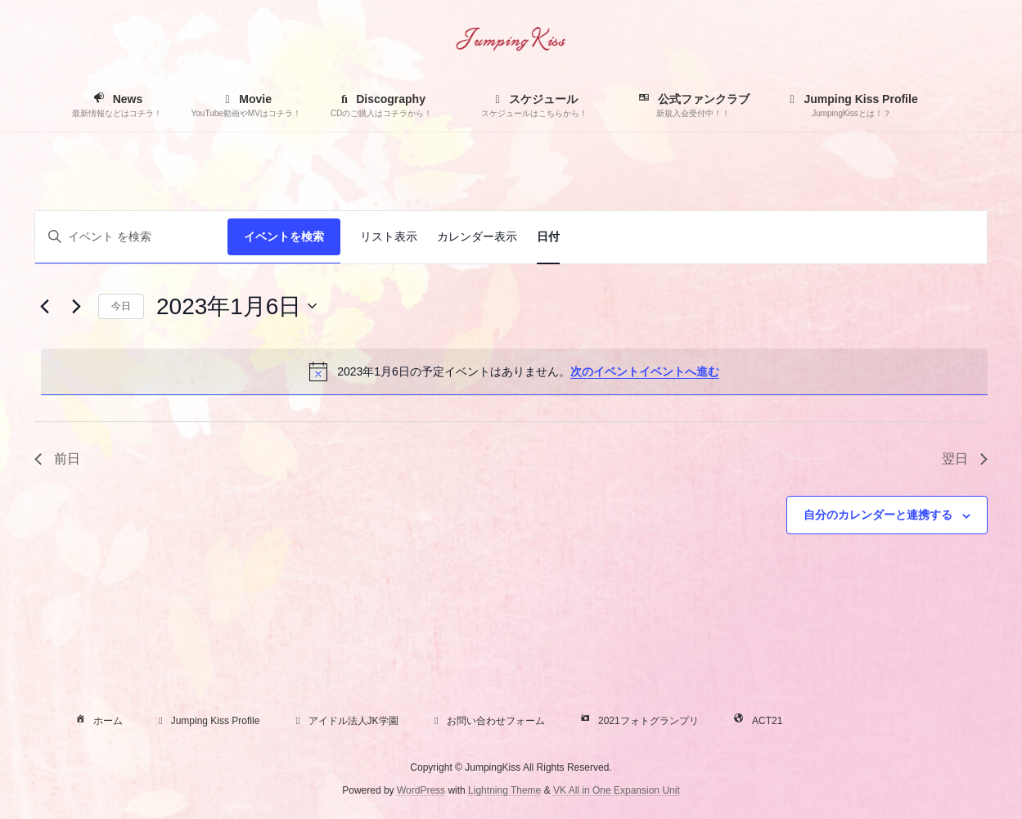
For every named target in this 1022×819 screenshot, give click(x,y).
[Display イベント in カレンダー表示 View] (477, 237)
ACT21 (756, 721)
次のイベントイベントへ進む (644, 371)
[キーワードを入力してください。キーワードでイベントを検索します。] (131, 237)
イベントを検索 (284, 236)
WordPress (421, 790)
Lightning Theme (504, 790)
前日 (57, 459)
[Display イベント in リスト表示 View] (388, 237)
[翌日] (76, 306)
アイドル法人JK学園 (345, 721)
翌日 (965, 459)
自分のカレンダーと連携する (878, 514)
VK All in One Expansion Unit (616, 790)
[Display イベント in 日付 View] (548, 237)
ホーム (97, 721)
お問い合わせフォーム (487, 721)
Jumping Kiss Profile (207, 721)
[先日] (44, 306)
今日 (121, 306)
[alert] (514, 371)
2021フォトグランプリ (638, 721)
